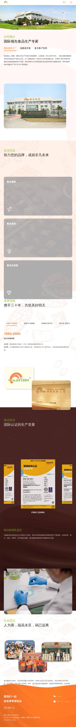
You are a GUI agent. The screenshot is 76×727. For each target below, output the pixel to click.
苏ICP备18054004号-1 (11, 715)
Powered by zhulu (10, 720)
